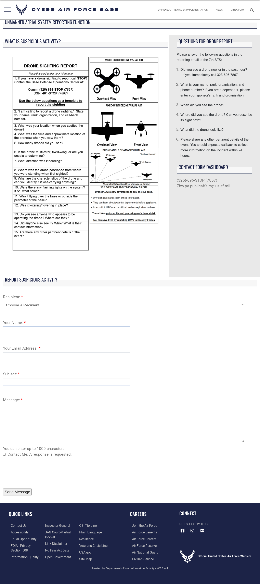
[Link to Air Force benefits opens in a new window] (142, 532)
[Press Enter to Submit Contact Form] (17, 492)
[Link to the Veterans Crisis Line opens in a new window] (93, 545)
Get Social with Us (194, 524)
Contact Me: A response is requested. (40, 454)
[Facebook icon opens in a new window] (182, 531)
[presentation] (34, 473)
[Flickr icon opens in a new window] (202, 531)
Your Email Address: (21, 348)
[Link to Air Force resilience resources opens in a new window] (87, 538)
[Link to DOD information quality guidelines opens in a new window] (22, 556)
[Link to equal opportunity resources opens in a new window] (21, 538)
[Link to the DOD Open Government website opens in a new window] (56, 556)
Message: (13, 400)
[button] (6, 9)
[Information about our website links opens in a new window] (54, 543)
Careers (138, 514)
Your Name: (14, 323)
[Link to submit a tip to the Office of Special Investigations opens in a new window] (88, 525)
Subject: (11, 374)
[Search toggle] (252, 9)
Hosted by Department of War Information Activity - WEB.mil (130, 567)
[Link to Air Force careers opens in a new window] (142, 538)
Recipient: (13, 297)
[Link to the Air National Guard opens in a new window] (142, 551)
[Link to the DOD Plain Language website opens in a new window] (90, 532)
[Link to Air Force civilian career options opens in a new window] (140, 558)
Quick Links (20, 514)
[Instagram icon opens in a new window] (192, 531)
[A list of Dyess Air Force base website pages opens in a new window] (86, 558)
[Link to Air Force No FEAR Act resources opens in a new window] (56, 549)
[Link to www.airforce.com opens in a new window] (142, 525)
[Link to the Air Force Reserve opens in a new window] (142, 545)
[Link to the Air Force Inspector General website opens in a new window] (56, 525)
